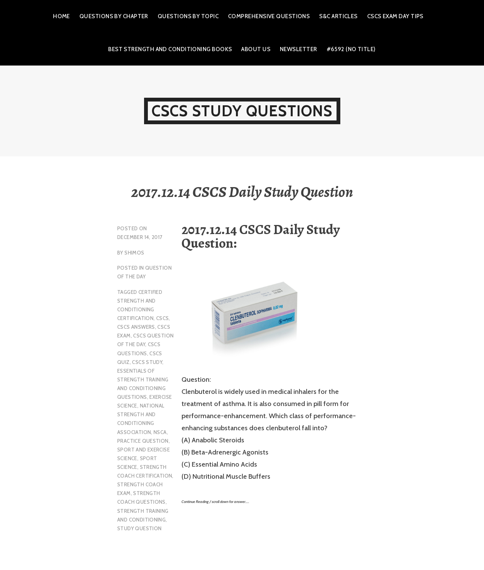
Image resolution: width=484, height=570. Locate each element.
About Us (255, 49)
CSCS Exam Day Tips (395, 16)
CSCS (162, 318)
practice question (143, 441)
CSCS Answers (136, 327)
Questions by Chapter (113, 16)
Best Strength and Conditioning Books (170, 49)
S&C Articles (338, 16)
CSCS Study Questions (242, 111)
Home (61, 16)
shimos (134, 253)
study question (139, 528)
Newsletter (298, 49)
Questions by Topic (188, 16)
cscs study (147, 362)
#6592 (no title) (351, 49)
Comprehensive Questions (269, 16)
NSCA (160, 432)
